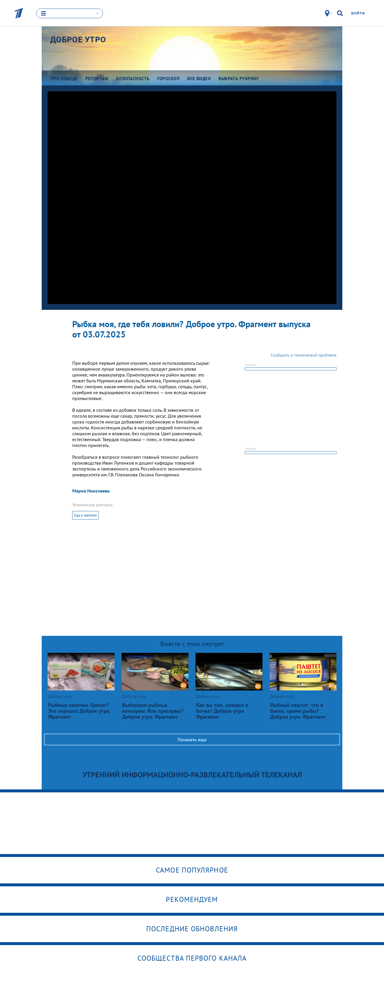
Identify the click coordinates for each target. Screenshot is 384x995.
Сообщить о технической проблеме (303, 355)
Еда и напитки (85, 515)
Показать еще (192, 739)
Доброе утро (78, 39)
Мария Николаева (91, 491)
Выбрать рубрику (238, 78)
